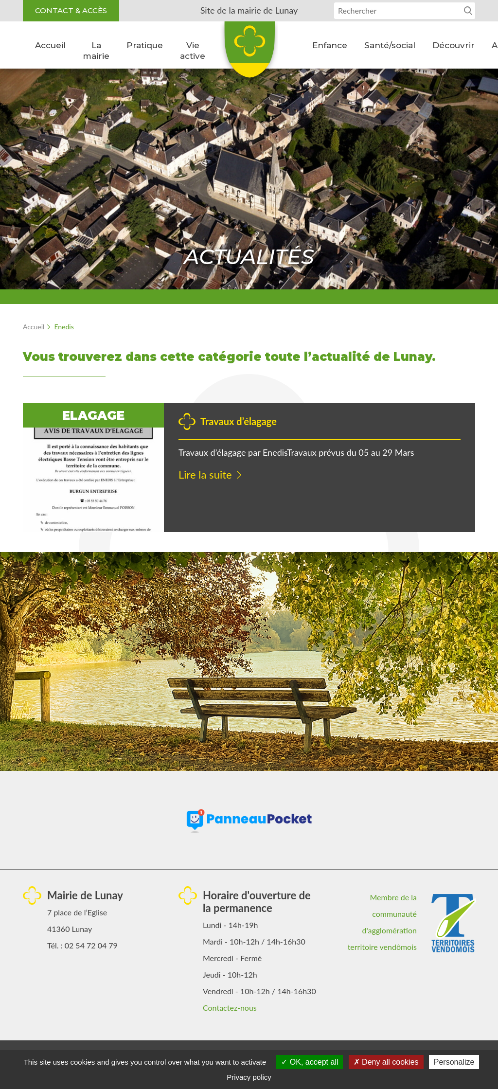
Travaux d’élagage (238, 421)
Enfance (329, 45)
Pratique (144, 45)
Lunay (249, 53)
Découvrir (453, 45)
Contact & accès (71, 10)
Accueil (50, 45)
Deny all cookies (386, 1062)
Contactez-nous (230, 1007)
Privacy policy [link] (249, 1077)
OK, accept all (309, 1062)
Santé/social (389, 45)
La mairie (96, 50)
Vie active (192, 50)
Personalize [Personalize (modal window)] (454, 1062)
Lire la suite (205, 474)
